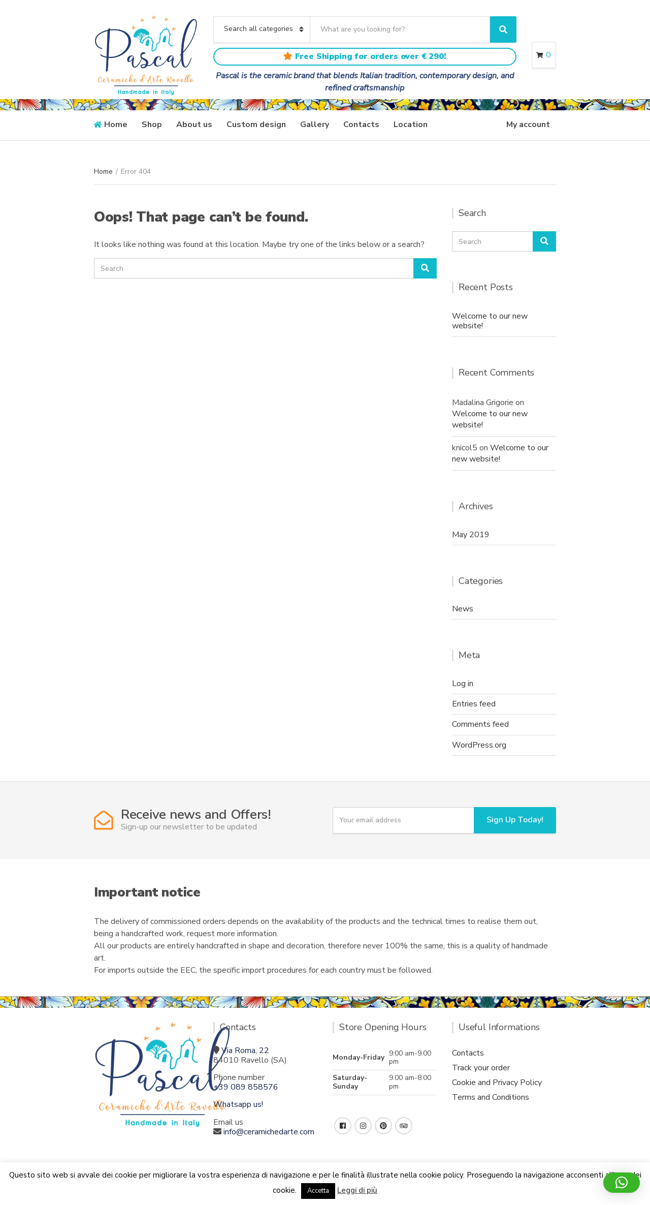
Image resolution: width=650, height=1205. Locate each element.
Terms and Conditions (490, 1097)
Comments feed (480, 724)
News (462, 608)
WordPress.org (479, 745)
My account (528, 124)
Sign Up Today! (514, 819)
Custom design (256, 124)
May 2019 (471, 534)
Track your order (481, 1067)
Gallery (314, 124)
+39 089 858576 (245, 1087)
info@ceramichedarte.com (268, 1131)
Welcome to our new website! (490, 321)
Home (115, 124)
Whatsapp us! (238, 1104)
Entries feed (474, 703)
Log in (462, 683)
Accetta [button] (318, 1190)
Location (411, 124)
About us (194, 124)
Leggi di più (357, 1190)
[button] (621, 1182)
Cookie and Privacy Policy (497, 1082)
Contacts (361, 124)
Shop (152, 124)
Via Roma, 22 (245, 1050)
